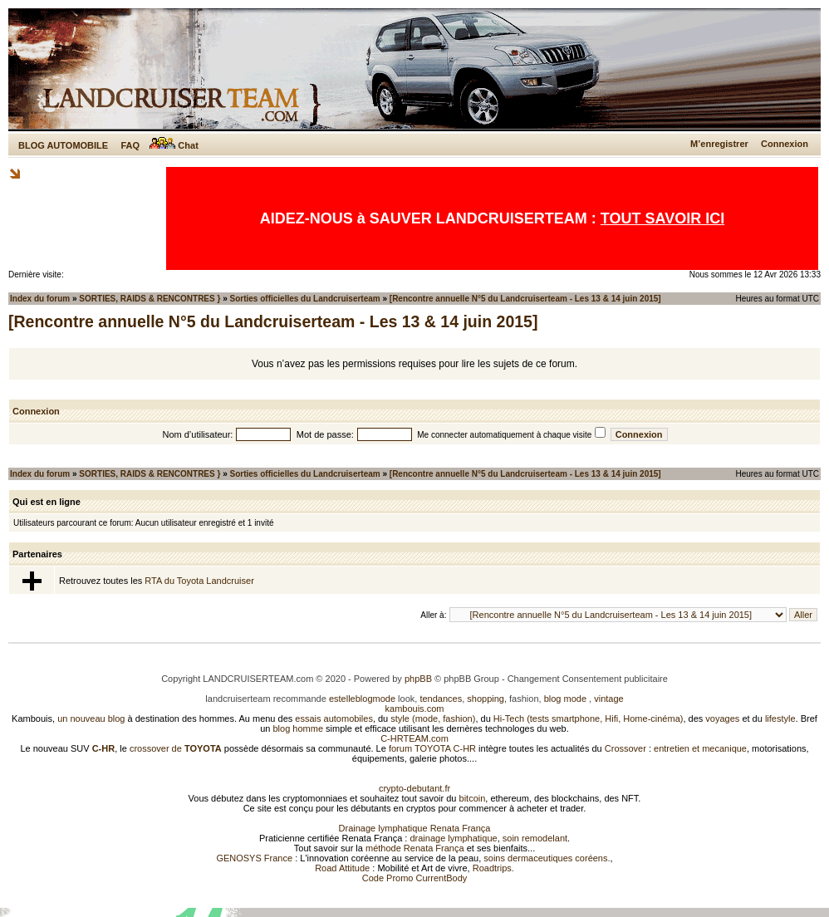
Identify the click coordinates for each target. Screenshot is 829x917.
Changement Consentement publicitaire (588, 679)
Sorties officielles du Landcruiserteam (305, 298)
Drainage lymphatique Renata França (415, 828)
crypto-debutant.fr (414, 788)
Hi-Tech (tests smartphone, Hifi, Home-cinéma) (588, 718)
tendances (440, 699)
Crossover (625, 748)
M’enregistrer (719, 144)
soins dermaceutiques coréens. (546, 858)
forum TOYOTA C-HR (432, 748)
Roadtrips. (493, 868)
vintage (608, 699)
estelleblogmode (362, 699)
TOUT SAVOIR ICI (662, 218)
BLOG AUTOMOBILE (63, 145)
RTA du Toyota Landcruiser (199, 581)
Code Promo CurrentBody (415, 878)
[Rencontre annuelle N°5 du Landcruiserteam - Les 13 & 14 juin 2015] (525, 298)
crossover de (174, 748)
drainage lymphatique (453, 838)
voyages (722, 718)
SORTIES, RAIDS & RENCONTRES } (149, 298)
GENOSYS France (254, 858)
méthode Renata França (414, 848)
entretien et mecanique (700, 748)
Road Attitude (342, 868)
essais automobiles (334, 718)
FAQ (130, 145)
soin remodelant (535, 838)
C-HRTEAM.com (414, 738)
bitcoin (472, 798)
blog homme (298, 728)
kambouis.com (414, 708)
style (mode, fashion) (432, 718)
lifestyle (780, 718)
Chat (174, 145)
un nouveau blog (91, 718)
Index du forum (40, 298)
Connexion (784, 144)
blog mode (565, 699)
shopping (485, 699)
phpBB (418, 679)
